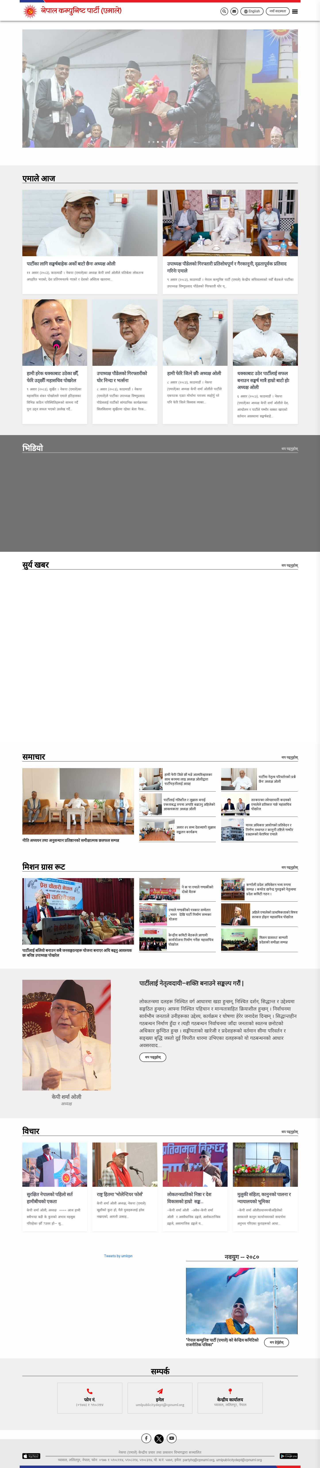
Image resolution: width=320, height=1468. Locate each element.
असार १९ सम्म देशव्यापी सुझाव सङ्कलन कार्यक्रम (196, 830)
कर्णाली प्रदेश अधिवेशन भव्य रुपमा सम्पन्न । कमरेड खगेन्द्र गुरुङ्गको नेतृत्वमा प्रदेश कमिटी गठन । (271, 889)
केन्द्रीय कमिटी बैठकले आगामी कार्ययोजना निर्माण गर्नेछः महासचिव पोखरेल (191, 940)
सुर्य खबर (35, 566)
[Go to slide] (149, 142)
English (252, 11)
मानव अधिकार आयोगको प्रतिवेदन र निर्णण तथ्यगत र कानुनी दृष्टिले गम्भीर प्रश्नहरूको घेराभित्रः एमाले (269, 830)
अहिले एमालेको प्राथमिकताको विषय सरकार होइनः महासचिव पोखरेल (275, 915)
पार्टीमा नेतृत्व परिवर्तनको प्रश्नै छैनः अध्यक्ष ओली (277, 779)
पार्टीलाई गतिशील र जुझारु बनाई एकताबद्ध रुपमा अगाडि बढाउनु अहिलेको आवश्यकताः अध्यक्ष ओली (189, 804)
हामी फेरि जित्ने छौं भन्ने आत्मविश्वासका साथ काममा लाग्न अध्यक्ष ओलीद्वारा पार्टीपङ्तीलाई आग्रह (188, 779)
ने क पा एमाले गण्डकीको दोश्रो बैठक (197, 889)
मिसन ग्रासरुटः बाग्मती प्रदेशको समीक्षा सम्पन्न (274, 940)
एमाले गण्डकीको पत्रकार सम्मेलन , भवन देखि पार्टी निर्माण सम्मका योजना (190, 914)
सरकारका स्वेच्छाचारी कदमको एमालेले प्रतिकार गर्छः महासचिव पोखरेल (271, 804)
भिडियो (32, 449)
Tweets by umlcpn (118, 1256)
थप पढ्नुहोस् (290, 449)
